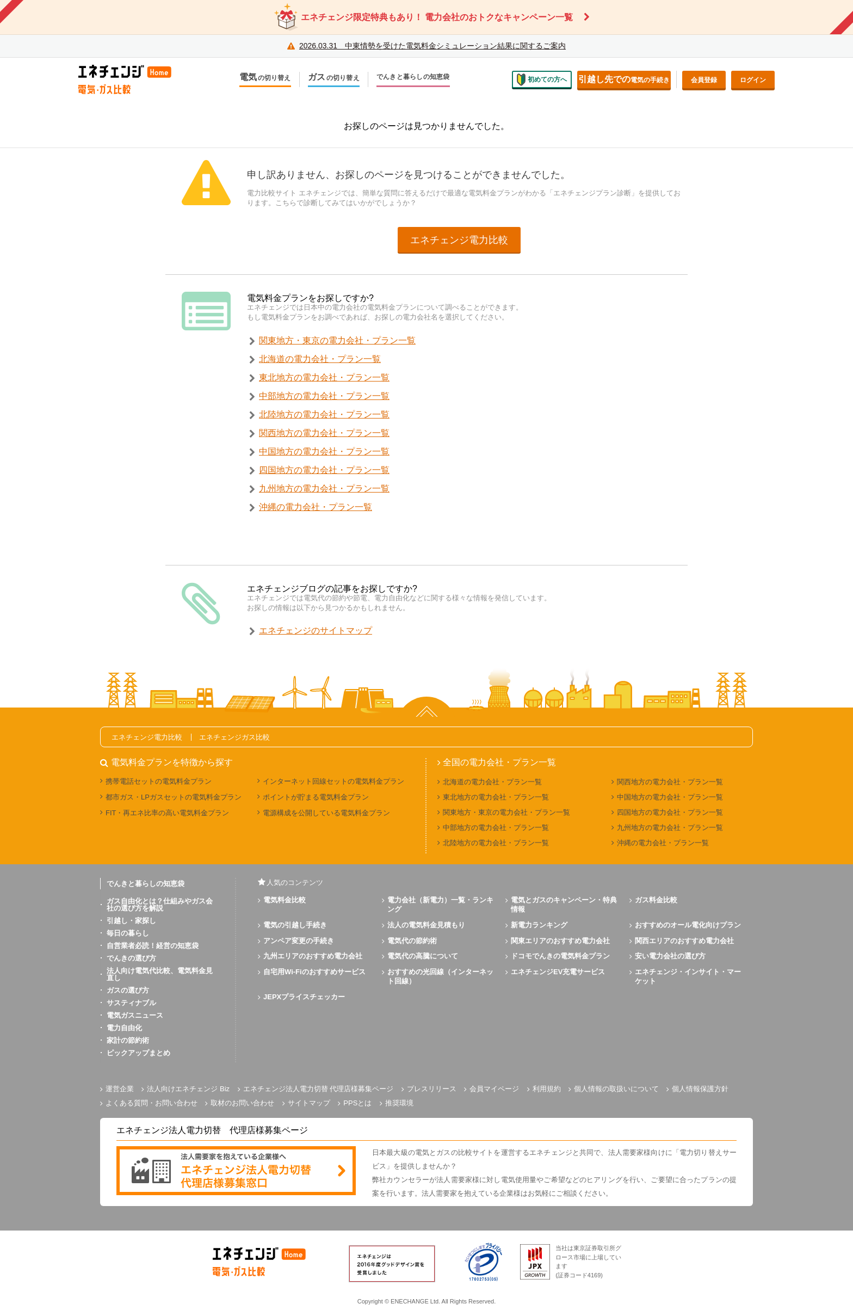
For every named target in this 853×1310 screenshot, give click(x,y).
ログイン (753, 80)
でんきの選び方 (131, 958)
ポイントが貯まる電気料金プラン (316, 797)
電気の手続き (624, 79)
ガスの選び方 (128, 990)
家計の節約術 (128, 1040)
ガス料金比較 (656, 900)
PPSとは (357, 1103)
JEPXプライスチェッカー (304, 997)
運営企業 (120, 1089)
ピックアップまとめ (138, 1053)
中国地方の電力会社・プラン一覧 (324, 451)
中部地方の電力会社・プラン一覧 (324, 396)
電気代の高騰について (422, 956)
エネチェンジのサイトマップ (315, 630)
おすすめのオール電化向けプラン (688, 925)
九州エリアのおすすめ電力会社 (312, 956)
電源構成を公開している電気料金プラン (326, 813)
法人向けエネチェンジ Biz (188, 1089)
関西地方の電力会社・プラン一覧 (324, 433)
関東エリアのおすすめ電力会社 (560, 941)
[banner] (236, 1171)
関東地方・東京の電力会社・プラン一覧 (337, 340)
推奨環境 (399, 1103)
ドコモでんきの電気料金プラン (560, 956)
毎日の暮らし (128, 933)
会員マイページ (494, 1089)
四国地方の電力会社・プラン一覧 (324, 470)
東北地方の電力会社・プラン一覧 (324, 377)
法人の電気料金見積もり (426, 925)
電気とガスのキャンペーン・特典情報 (564, 904)
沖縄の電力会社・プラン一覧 (315, 507)
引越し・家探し (131, 921)
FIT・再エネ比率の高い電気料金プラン (168, 813)
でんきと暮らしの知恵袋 (413, 77)
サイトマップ (309, 1103)
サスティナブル (131, 1003)
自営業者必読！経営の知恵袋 (153, 946)
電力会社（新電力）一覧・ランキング (440, 904)
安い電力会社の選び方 (670, 956)
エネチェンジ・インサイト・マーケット (688, 976)
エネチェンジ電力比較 (459, 240)
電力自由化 (124, 1028)
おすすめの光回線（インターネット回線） (440, 976)
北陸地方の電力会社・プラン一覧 (324, 414)
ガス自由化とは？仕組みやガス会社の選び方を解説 (160, 904)
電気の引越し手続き (295, 925)
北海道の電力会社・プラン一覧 (320, 359)
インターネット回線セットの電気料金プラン (333, 781)
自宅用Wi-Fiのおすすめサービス (314, 972)
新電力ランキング (539, 925)
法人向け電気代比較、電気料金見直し (160, 974)
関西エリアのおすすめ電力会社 (684, 941)
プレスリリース (431, 1089)
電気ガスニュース (135, 1015)
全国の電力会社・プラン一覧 (499, 762)
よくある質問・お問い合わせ (151, 1103)
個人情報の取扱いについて (616, 1089)
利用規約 (547, 1089)
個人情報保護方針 (700, 1089)
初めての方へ (542, 79)
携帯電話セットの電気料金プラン (159, 781)
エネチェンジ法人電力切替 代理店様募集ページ (318, 1089)
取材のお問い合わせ (242, 1103)
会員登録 (704, 80)
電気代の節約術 (412, 941)
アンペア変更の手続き (298, 941)
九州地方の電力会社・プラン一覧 (324, 488)
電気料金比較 (284, 900)
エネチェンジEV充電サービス (558, 972)
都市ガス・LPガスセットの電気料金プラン (174, 797)
